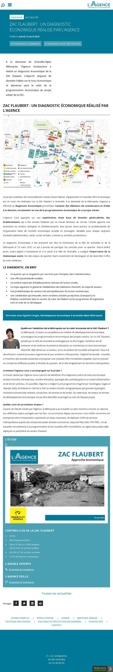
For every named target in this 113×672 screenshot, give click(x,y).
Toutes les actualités (57, 593)
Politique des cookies (17, 621)
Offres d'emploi (20, 618)
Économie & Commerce (26, 43)
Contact (57, 625)
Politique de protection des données (59, 621)
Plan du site (96, 621)
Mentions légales (87, 618)
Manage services (100, 669)
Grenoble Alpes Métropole (63, 43)
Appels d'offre (45, 618)
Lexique (65, 618)
